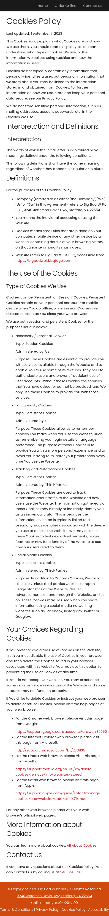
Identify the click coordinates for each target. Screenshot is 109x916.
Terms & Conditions (16, 909)
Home (43, 5)
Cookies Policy (73, 909)
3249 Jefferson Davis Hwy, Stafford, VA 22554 (54, 895)
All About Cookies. (82, 845)
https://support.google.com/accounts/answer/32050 (61, 731)
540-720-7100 (72, 872)
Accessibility (98, 909)
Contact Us (92, 5)
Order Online (65, 5)
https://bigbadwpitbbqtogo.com (43, 260)
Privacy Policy (47, 909)
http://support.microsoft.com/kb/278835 (50, 750)
